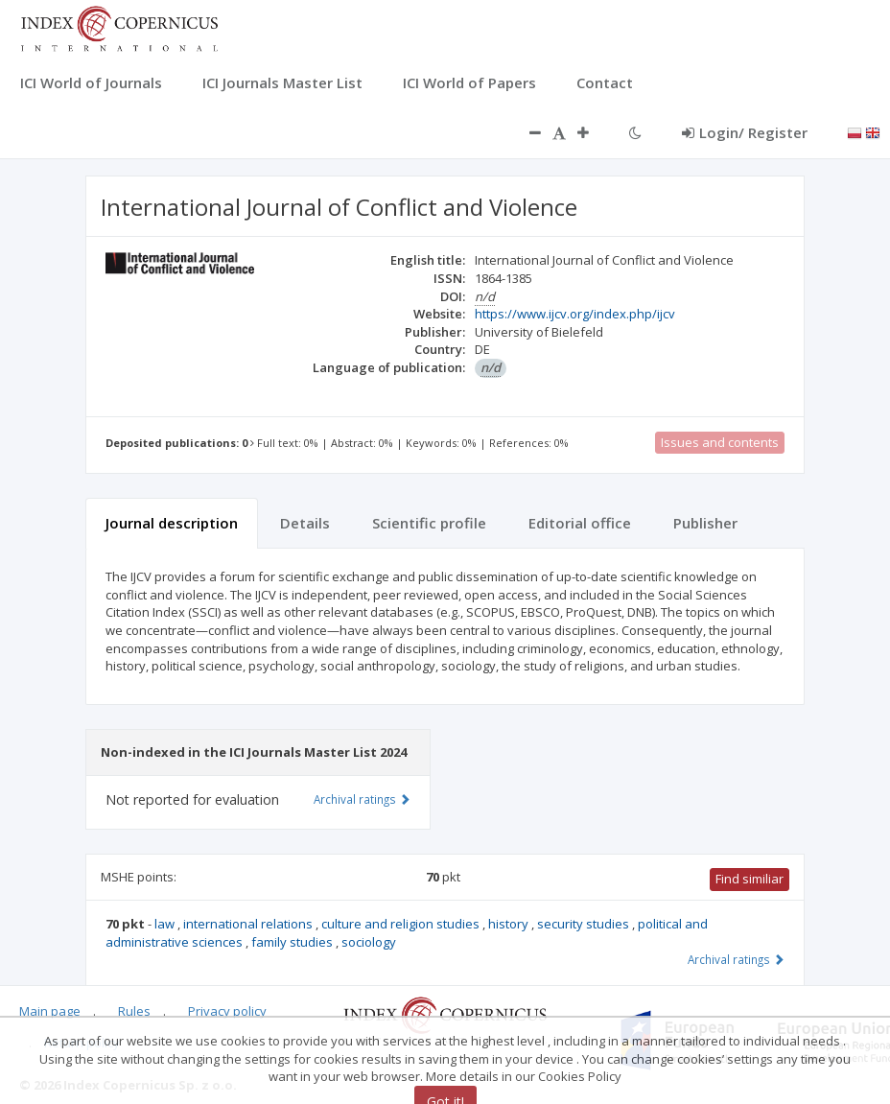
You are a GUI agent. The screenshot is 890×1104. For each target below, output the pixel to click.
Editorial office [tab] (579, 522)
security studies (584, 923)
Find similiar (749, 878)
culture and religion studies (401, 923)
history (509, 923)
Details (305, 522)
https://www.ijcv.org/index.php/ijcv (575, 313)
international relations (249, 923)
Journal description (171, 522)
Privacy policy (227, 1011)
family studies (293, 942)
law (165, 923)
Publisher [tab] (705, 522)
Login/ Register (745, 132)
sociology (368, 942)
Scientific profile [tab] (429, 522)
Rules (134, 1011)
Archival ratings (736, 959)
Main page (50, 1011)
